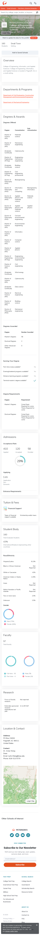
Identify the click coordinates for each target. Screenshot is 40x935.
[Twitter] (12, 835)
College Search (26, 881)
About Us (25, 911)
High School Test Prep (10, 895)
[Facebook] (17, 835)
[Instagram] (28, 835)
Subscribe (20, 865)
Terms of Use (7, 921)
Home (3, 8)
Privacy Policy (7, 918)
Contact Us (25, 915)
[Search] (31, 3)
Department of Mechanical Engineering (16, 102)
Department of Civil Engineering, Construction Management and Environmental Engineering (18, 96)
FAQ (23, 919)
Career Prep (7, 888)
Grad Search (26, 885)
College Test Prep (9, 881)
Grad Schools (11, 8)
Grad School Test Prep (10, 885)
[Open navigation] (35, 3)
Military (5, 892)
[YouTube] (23, 835)
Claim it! (33, 38)
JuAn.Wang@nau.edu (16, 756)
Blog (23, 922)
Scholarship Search (28, 888)
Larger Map (30, 801)
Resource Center (27, 892)
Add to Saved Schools (20, 53)
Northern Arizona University (27, 8)
